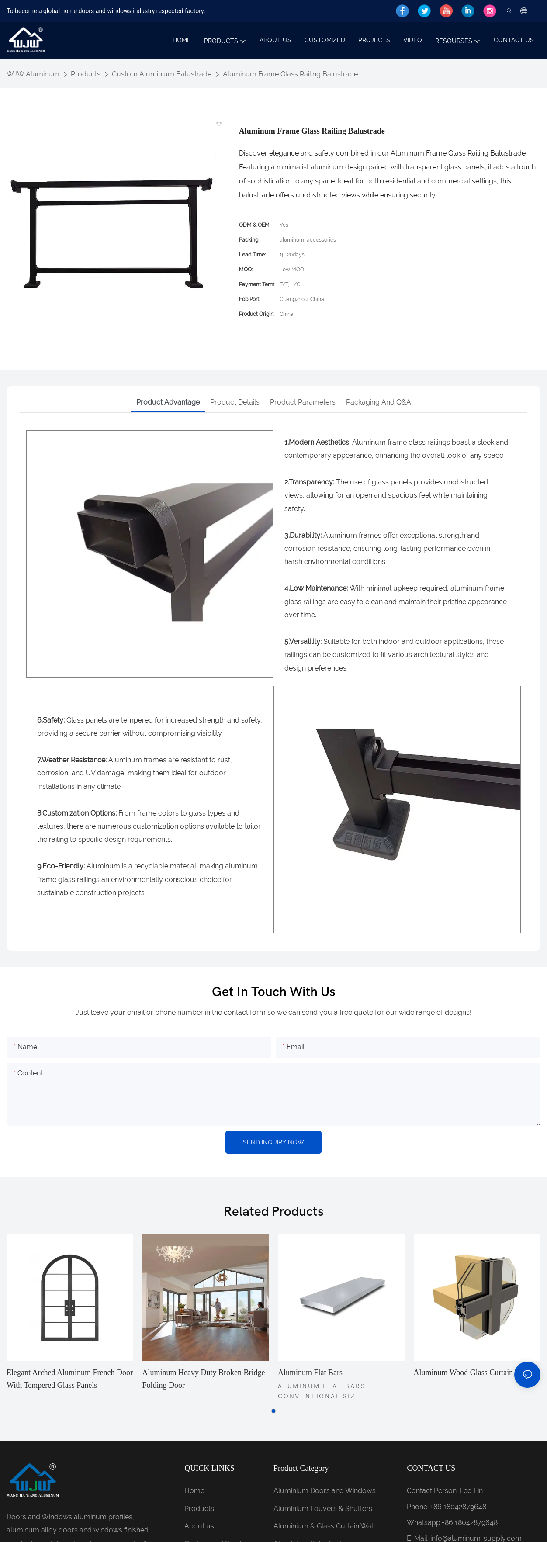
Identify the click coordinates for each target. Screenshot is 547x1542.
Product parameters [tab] (303, 402)
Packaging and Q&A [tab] (378, 402)
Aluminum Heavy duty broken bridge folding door (203, 1379)
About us (199, 1526)
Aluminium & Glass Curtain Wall (324, 1526)
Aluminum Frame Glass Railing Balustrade (290, 74)
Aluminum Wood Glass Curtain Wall (472, 1372)
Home (194, 1491)
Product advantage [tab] (168, 402)
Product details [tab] (235, 402)
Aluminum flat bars (310, 1372)
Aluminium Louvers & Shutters (323, 1508)
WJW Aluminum (33, 74)
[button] (273, 1411)
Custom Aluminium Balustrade (161, 74)
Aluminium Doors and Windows (325, 1491)
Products (85, 74)
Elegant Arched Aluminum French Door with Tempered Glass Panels (70, 1379)
